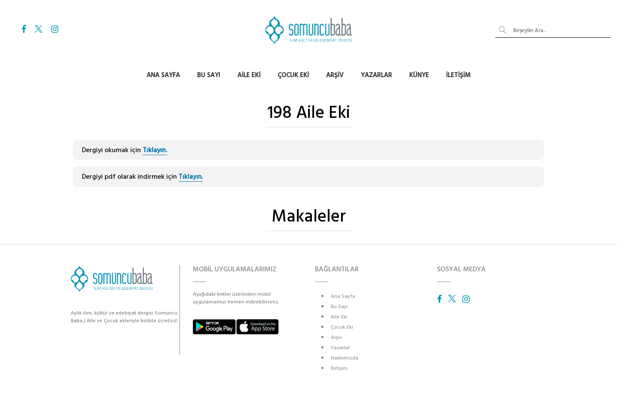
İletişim (458, 75)
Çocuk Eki (293, 75)
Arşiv (335, 75)
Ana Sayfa (163, 75)
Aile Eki (249, 75)
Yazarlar (376, 75)
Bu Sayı (208, 75)
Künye (419, 75)
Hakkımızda (344, 358)
